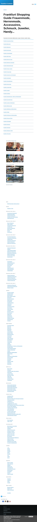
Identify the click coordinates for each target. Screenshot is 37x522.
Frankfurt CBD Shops (7, 56)
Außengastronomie (10, 218)
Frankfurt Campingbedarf (8, 53)
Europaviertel (9, 301)
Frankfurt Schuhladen (7, 121)
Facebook (9, 478)
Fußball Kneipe (10, 239)
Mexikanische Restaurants (11, 253)
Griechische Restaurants (11, 240)
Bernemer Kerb (10, 397)
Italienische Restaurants (11, 243)
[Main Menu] (33, 4)
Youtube (8, 482)
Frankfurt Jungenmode (7, 87)
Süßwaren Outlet (10, 361)
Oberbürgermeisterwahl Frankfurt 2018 (14, 414)
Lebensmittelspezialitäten (11, 250)
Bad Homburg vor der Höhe (12, 426)
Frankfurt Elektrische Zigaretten (9, 62)
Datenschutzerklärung (7, 512)
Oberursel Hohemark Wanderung (13, 437)
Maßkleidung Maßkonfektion (12, 352)
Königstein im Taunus (11, 432)
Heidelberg (9, 428)
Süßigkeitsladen (10, 270)
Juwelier (8, 343)
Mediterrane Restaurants (11, 251)
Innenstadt (9, 310)
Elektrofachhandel (10, 334)
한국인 (8, 457)
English (8, 448)
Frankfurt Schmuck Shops (8, 118)
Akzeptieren (26, 516)
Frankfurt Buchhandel (7, 50)
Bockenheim (9, 297)
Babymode (9, 326)
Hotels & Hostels (10, 474)
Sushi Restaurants (10, 269)
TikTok (8, 481)
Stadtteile (9, 465)
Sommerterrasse (10, 264)
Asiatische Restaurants (11, 215)
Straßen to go (9, 466)
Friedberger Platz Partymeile (12, 407)
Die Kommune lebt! (10, 410)
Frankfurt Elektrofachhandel (8, 65)
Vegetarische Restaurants (11, 285)
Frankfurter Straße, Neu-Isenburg (13, 371)
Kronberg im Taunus (10, 431)
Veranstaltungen (10, 467)
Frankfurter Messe (10, 302)
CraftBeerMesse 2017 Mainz (12, 403)
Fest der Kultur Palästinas (11, 406)
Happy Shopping (10, 338)
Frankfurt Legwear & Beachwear (9, 102)
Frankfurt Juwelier (7, 90)
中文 (8, 455)
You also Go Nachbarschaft (12, 442)
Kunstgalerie (9, 471)
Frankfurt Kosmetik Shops (8, 99)
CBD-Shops (9, 330)
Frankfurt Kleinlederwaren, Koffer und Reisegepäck (12, 96)
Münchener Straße (10, 375)
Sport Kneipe (9, 265)
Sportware (9, 360)
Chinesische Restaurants (11, 225)
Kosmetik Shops (10, 347)
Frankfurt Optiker (6, 112)
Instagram (9, 480)
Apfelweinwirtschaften (11, 214)
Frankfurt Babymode (7, 44)
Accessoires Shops (10, 325)
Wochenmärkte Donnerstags (12, 387)
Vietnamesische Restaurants (12, 286)
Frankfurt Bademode (7, 47)
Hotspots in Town (10, 208)
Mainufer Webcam (10, 487)
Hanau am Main (10, 427)
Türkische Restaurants (11, 280)
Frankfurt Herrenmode (7, 84)
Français (8, 451)
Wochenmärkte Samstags (11, 390)
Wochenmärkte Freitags (11, 388)
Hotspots (8, 472)
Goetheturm (9, 305)
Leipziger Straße (10, 373)
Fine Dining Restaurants (11, 236)
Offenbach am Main (10, 318)
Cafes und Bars (10, 224)
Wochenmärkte (9, 470)
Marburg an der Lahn (11, 435)
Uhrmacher (9, 362)
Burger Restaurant (10, 223)
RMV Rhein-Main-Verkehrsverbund (13, 203)
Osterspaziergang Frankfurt (12, 415)
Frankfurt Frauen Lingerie (8, 68)
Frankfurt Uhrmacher (7, 133)
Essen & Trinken (10, 462)
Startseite (5, 9)
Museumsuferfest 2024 (11, 412)
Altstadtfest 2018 (10, 396)
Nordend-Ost (9, 315)
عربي (8, 447)
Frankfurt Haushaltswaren (8, 81)
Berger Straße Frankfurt (11, 296)
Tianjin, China (9, 421)
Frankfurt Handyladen (7, 78)
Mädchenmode (9, 353)
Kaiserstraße (9, 372)
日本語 (8, 456)
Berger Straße (9, 368)
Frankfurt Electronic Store (8, 59)
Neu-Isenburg (9, 436)
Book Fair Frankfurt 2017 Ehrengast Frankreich (15, 398)
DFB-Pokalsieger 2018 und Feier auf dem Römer (15, 405)
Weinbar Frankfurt (10, 287)
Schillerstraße (9, 377)
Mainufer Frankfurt (10, 311)
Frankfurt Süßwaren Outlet (8, 130)
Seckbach (9, 320)
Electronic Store (10, 333)
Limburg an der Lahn (10, 433)
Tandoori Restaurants (11, 275)
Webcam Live (9, 488)
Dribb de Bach (9, 300)
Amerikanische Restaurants (12, 213)
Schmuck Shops (10, 357)
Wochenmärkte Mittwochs (11, 386)
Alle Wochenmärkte (10, 391)
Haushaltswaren (10, 339)
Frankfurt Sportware (7, 127)
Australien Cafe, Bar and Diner (12, 217)
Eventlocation (9, 232)
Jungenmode (9, 342)
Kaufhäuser (9, 344)
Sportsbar (9, 266)
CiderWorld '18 (9, 401)
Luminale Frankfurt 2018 (11, 411)
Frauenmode (9, 335)
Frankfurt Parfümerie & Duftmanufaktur (10, 115)
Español (8, 450)
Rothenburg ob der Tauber (11, 441)
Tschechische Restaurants (11, 279)
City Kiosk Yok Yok (10, 402)
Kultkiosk (8, 249)
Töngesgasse (9, 380)
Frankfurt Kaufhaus (7, 93)
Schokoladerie (9, 261)
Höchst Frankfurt (10, 309)
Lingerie (8, 351)
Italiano (8, 452)
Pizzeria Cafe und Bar (11, 255)
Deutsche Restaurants (11, 228)
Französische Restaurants (11, 238)
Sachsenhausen (10, 319)
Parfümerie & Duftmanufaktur (12, 356)
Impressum (5, 510)
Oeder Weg (9, 376)
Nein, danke (31, 516)
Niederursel (9, 314)
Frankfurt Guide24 (6, 3)
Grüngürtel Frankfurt (10, 306)
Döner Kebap (9, 229)
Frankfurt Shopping (7, 124)
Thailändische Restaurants (11, 276)
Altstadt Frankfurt (10, 293)
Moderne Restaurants (11, 254)
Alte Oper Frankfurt (10, 292)
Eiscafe (8, 230)
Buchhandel (9, 329)
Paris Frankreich (10, 420)
